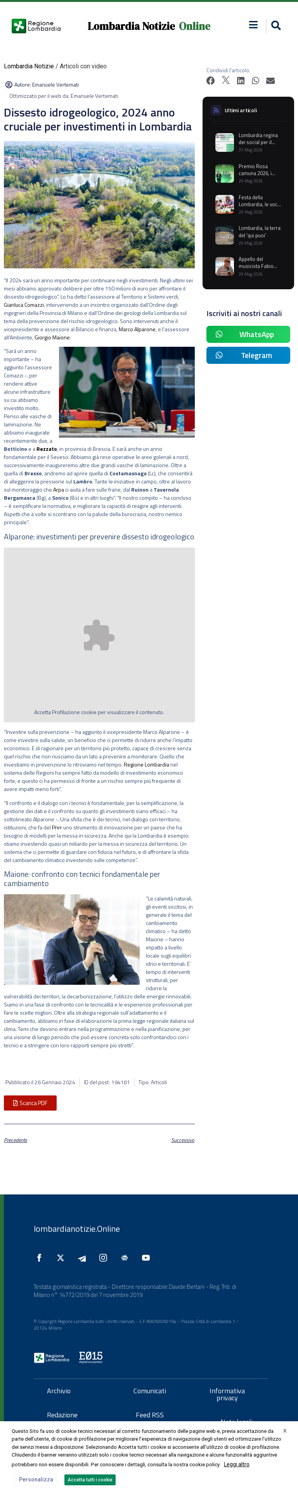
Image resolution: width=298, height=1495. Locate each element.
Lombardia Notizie (131, 26)
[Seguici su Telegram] (84, 1258)
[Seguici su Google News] (126, 1258)
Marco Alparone (137, 329)
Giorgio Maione (52, 337)
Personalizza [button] (36, 1479)
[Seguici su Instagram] (105, 1258)
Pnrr (57, 827)
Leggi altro (236, 1464)
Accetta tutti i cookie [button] (90, 1480)
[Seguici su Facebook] (41, 1258)
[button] (253, 25)
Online (194, 26)
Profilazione (66, 712)
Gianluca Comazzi (24, 305)
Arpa (58, 489)
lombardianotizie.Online (77, 1228)
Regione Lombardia (146, 764)
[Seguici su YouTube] (148, 1258)
